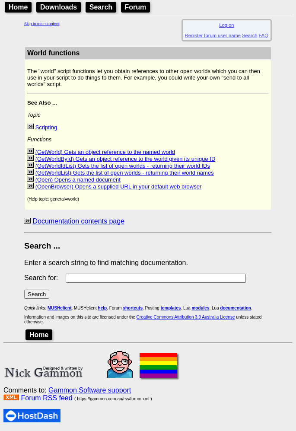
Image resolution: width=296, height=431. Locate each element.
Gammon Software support (89, 390)
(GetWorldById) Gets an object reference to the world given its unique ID (125, 159)
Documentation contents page (78, 221)
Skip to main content (42, 24)
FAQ (263, 35)
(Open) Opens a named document (78, 179)
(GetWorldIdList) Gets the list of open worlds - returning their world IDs (122, 166)
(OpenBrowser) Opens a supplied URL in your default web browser (118, 186)
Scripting (46, 127)
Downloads (58, 7)
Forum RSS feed (46, 398)
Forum (135, 7)
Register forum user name (213, 35)
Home (18, 7)
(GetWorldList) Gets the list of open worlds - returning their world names (124, 172)
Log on (226, 25)
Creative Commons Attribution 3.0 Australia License (186, 317)
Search (100, 7)
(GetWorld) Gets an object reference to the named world (105, 152)
